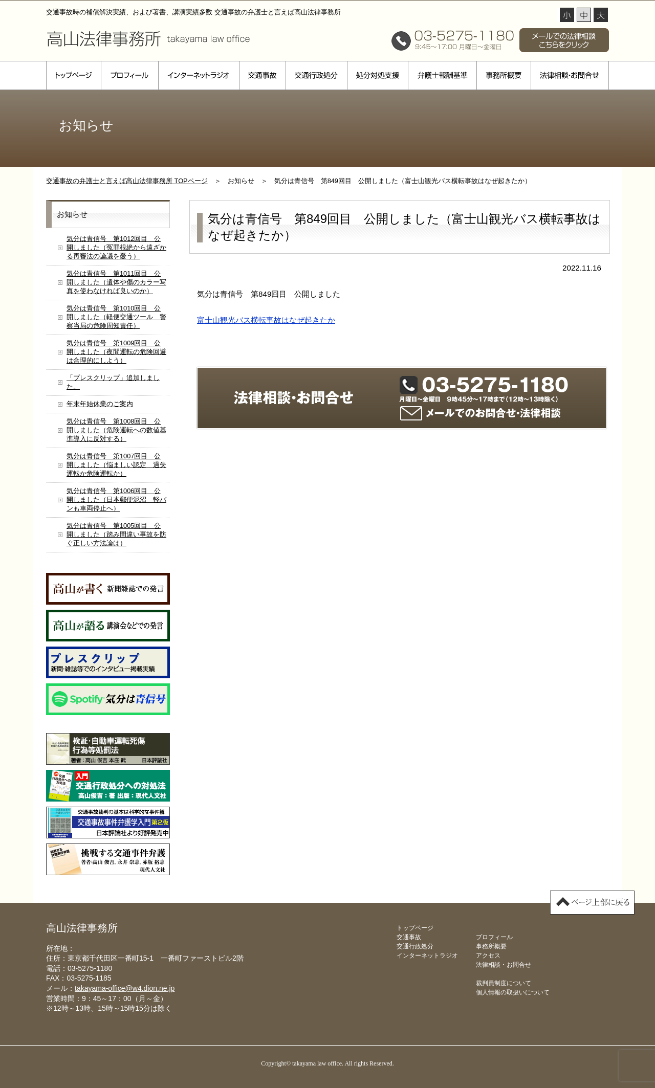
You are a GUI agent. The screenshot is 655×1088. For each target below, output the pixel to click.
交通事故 (262, 75)
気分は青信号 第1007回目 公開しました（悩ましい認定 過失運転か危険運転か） (116, 464)
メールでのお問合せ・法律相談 (480, 413)
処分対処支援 (377, 75)
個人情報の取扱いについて (513, 992)
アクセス (488, 955)
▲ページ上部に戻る (592, 903)
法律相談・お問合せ (570, 75)
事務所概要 (503, 75)
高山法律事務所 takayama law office (148, 38)
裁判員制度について (503, 983)
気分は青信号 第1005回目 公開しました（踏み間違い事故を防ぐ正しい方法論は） (116, 534)
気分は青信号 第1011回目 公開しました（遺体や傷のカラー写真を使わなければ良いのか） (116, 282)
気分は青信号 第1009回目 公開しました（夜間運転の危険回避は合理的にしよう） (116, 351)
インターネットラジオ (198, 75)
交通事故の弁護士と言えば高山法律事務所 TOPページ (127, 181)
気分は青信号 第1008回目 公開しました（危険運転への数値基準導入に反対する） (116, 429)
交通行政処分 (316, 75)
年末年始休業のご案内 (100, 404)
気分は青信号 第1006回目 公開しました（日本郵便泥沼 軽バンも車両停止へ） (116, 499)
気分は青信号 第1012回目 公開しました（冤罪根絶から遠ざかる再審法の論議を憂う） (116, 247)
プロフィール (129, 75)
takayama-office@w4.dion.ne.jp (124, 988)
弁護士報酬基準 (442, 75)
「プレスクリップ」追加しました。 (113, 382)
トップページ (73, 75)
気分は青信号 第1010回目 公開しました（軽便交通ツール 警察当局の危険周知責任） (116, 316)
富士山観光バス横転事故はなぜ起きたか (266, 320)
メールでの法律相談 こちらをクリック (564, 40)
